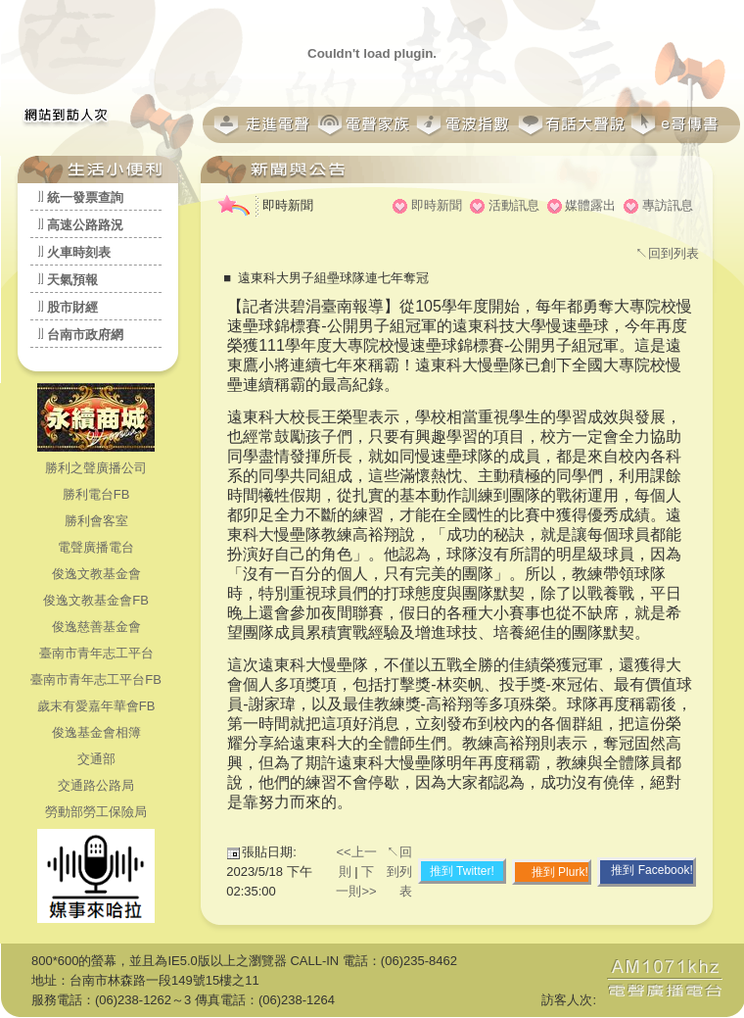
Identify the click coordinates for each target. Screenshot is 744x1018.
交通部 (96, 758)
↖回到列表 (667, 253)
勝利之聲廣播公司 (96, 468)
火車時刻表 (79, 252)
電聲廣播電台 (96, 547)
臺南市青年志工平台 (96, 653)
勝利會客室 (96, 520)
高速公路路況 (85, 225)
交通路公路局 (96, 785)
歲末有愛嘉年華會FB (96, 706)
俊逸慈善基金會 (96, 626)
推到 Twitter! (462, 871)
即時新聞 (436, 205)
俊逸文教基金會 (96, 573)
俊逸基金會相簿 (96, 732)
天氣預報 (72, 279)
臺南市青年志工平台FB (96, 679)
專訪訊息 (667, 205)
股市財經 (72, 307)
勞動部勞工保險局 (96, 811)
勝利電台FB (96, 494)
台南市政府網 (85, 334)
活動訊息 (513, 205)
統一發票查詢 (85, 197)
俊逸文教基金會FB (96, 600)
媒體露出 (590, 205)
